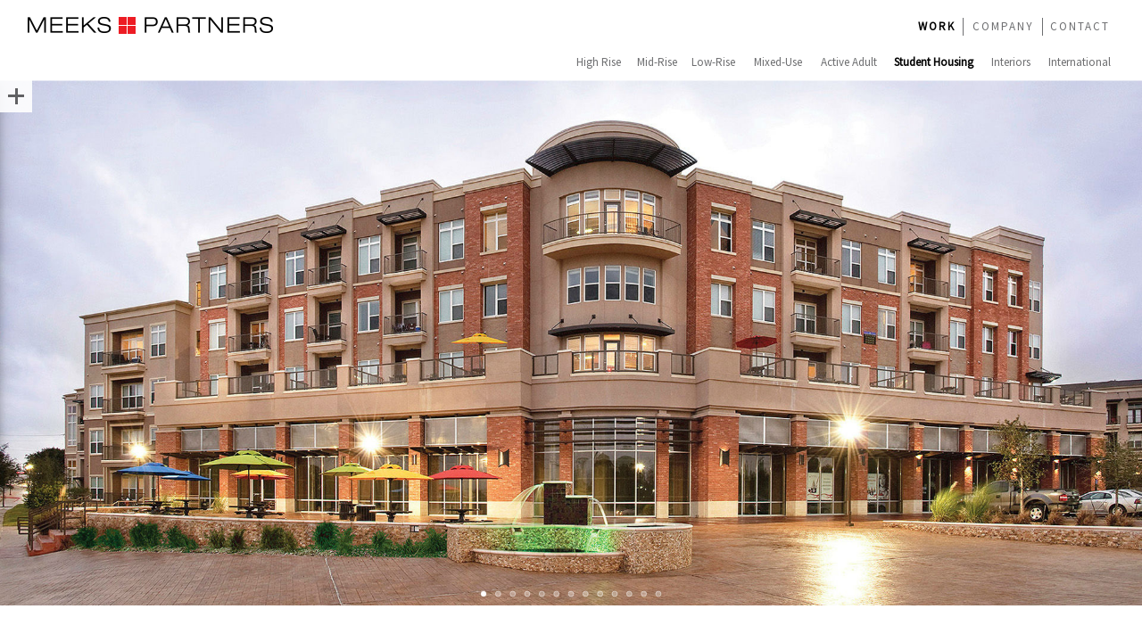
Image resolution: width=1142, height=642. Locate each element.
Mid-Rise (657, 62)
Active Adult (849, 62)
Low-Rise (713, 62)
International (1079, 62)
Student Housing (933, 62)
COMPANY (1003, 26)
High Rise (598, 62)
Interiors (1010, 62)
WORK (937, 26)
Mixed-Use (778, 62)
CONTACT (1080, 26)
